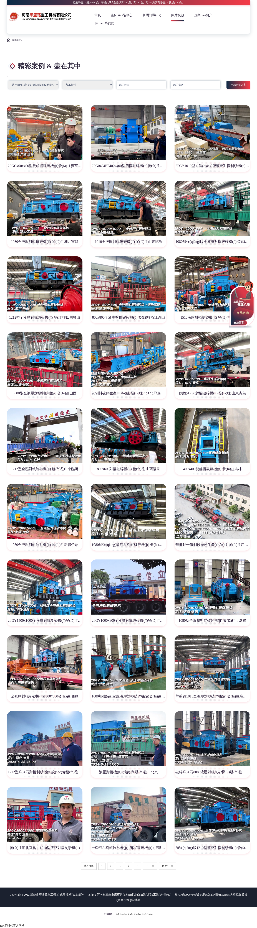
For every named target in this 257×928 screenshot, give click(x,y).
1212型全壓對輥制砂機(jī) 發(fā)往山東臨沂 (44, 469)
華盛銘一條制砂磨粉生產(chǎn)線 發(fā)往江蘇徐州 (212, 545)
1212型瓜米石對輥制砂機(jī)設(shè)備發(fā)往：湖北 (45, 772)
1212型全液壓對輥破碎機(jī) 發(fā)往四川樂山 (44, 317)
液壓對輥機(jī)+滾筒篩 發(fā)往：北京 (128, 772)
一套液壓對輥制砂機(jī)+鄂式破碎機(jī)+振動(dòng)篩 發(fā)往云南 (129, 848)
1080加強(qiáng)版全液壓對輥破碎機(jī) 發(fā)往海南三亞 (212, 242)
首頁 (97, 15)
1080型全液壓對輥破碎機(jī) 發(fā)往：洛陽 (212, 620)
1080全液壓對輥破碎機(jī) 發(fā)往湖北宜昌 (44, 242)
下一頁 (150, 866)
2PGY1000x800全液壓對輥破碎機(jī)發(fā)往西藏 (129, 620)
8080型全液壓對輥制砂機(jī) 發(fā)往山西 (45, 393)
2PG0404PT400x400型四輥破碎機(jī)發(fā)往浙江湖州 (129, 166)
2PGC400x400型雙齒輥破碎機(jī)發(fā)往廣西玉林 (45, 166)
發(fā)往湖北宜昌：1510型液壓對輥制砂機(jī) (45, 848)
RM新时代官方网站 (12, 925)
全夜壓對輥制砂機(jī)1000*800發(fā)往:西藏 (45, 696)
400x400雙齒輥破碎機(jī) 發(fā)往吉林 (212, 469)
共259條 (89, 866)
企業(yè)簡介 (203, 15)
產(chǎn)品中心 (121, 15)
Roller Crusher (134, 914)
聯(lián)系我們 (104, 23)
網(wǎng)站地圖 (130, 899)
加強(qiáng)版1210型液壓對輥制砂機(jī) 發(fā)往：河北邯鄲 (212, 848)
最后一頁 (167, 866)
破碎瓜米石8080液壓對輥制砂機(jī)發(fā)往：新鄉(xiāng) (212, 772)
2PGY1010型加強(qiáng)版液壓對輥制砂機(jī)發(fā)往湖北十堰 (212, 166)
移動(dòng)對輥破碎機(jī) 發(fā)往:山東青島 (212, 393)
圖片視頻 (177, 15)
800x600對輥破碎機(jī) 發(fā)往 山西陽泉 (128, 469)
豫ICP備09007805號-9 (188, 894)
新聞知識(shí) (151, 15)
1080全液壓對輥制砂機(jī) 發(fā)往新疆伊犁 (44, 545)
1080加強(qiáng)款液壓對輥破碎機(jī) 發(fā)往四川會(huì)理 (129, 545)
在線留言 (239, 322)
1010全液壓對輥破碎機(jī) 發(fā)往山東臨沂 (128, 242)
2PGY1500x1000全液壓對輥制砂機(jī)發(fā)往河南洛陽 (45, 620)
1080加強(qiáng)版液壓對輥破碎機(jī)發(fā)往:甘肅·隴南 (129, 696)
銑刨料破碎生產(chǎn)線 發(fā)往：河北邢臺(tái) (129, 393)
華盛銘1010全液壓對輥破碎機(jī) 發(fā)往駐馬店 (212, 696)
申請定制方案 (238, 84)
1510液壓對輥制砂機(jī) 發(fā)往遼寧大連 (212, 317)
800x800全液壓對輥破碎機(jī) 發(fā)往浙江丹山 (128, 317)
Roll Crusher (121, 914)
